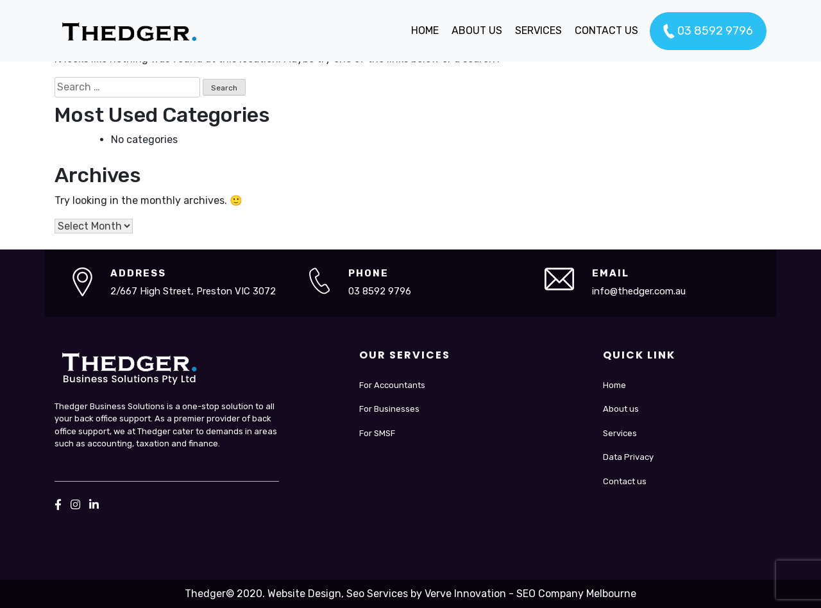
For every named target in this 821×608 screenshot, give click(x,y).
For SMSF (377, 433)
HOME (425, 30)
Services (620, 433)
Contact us (625, 481)
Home (614, 385)
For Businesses (389, 409)
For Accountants (392, 385)
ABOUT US (477, 30)
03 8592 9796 (708, 31)
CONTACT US (606, 30)
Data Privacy (628, 457)
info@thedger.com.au (639, 291)
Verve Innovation (465, 593)
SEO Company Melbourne (576, 593)
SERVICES (538, 30)
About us (621, 409)
